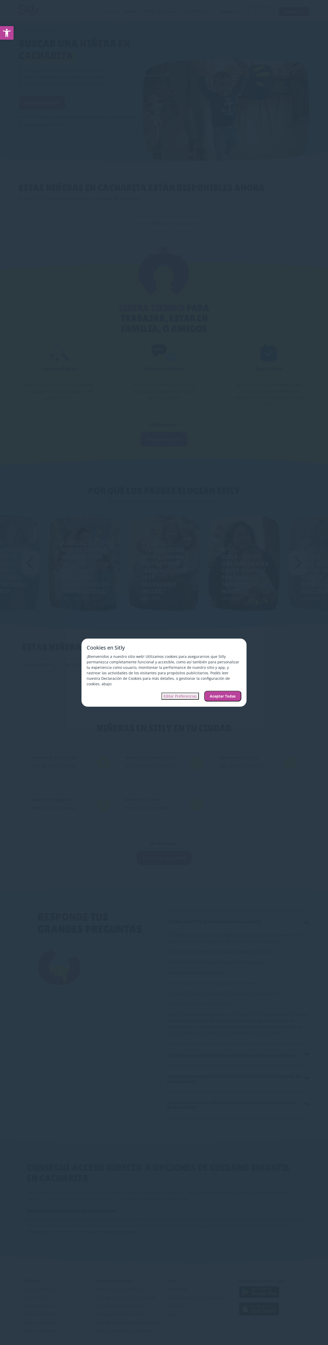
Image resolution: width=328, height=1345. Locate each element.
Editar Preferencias (180, 696)
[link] (7, 33)
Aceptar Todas (223, 696)
